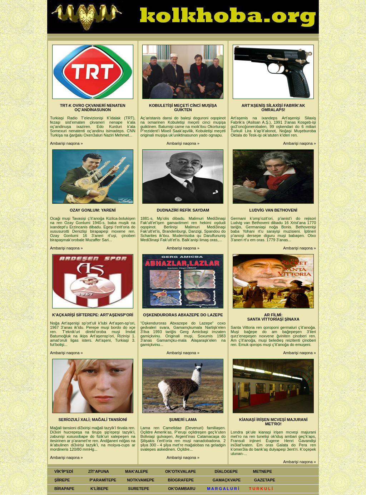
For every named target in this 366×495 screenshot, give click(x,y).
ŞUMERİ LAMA (183, 419)
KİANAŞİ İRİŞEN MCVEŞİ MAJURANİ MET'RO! (273, 421)
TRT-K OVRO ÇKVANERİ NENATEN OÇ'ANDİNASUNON (92, 107)
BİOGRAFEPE (181, 480)
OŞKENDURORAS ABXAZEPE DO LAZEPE (183, 315)
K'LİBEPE (99, 488)
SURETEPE (138, 488)
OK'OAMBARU (182, 488)
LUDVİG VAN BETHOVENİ (273, 210)
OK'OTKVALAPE (180, 471)
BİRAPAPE (64, 488)
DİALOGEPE (226, 471)
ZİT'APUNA (98, 471)
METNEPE (262, 471)
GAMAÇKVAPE (227, 480)
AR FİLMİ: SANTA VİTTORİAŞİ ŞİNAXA (273, 317)
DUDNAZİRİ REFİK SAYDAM (183, 210)
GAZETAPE (264, 480)
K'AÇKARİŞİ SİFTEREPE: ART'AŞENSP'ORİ (92, 315)
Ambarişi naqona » (66, 143)
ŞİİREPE (62, 480)
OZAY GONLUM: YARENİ (92, 210)
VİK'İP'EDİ (63, 471)
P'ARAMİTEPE (102, 480)
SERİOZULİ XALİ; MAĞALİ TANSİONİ (92, 419)
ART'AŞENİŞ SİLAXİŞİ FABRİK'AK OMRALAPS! (273, 107)
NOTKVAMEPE (140, 480)
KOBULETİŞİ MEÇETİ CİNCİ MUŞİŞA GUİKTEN (183, 107)
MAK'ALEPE (136, 471)
